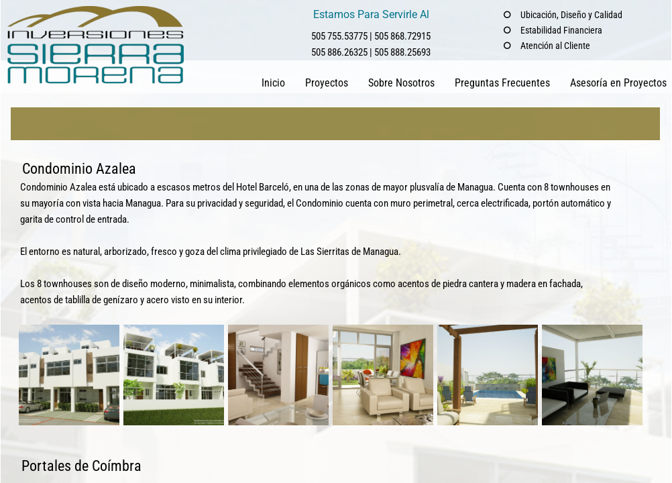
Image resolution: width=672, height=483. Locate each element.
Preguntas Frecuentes (502, 82)
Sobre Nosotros (401, 82)
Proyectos (326, 82)
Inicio (273, 82)
